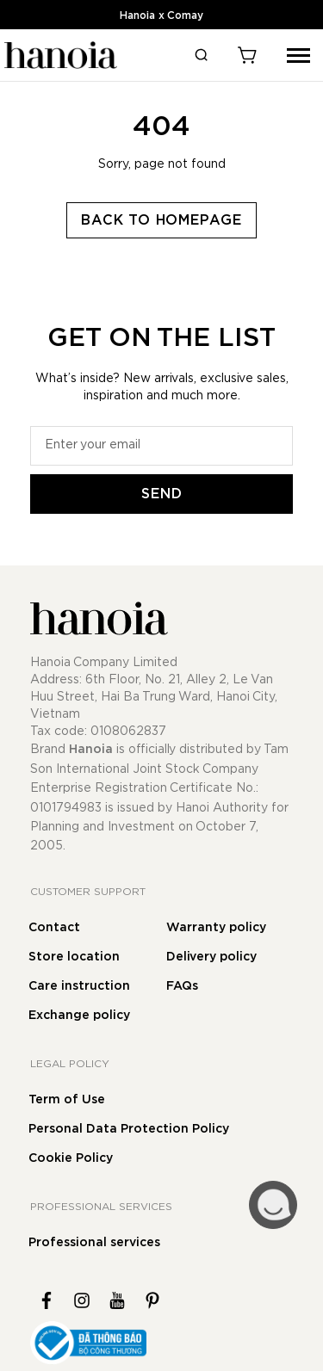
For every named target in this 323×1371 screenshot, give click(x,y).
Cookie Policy (70, 1158)
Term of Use (66, 1100)
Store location (74, 957)
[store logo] (58, 55)
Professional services (94, 1243)
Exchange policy (79, 1016)
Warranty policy (216, 928)
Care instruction (79, 986)
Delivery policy (211, 957)
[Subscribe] (161, 494)
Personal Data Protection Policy (128, 1129)
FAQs (182, 986)
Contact (54, 928)
